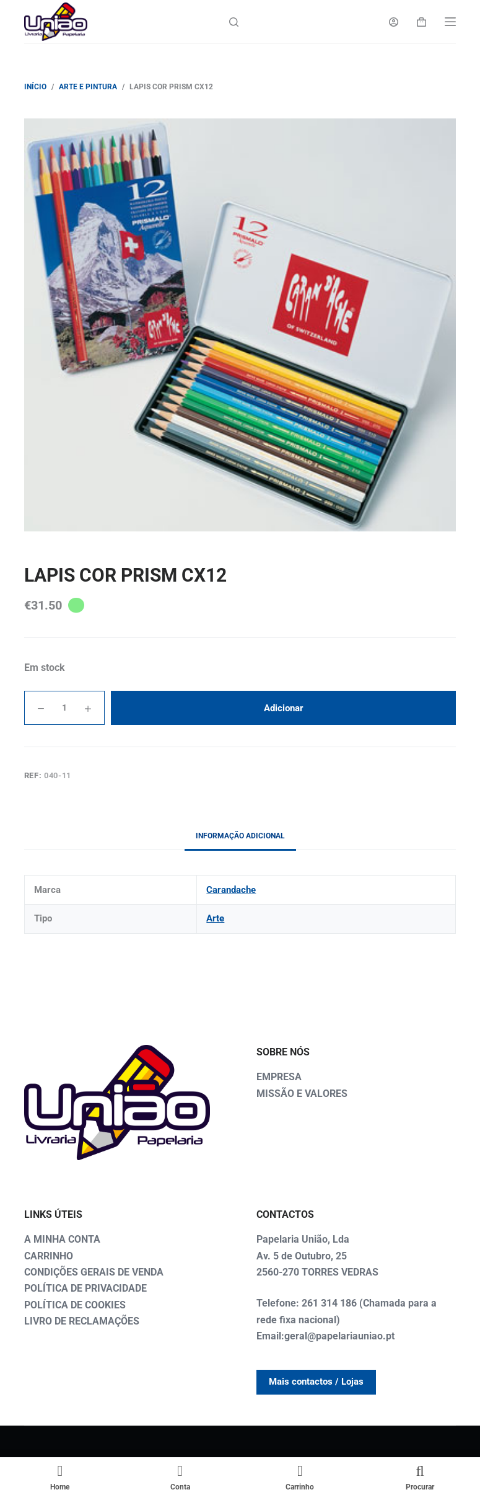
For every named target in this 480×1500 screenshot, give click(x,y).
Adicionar (283, 708)
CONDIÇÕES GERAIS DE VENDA (94, 1272)
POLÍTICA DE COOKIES (75, 1305)
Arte (215, 918)
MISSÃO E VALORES (301, 1093)
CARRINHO (48, 1256)
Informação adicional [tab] (240, 836)
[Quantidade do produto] (64, 708)
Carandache (231, 889)
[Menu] (450, 21)
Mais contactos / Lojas (316, 1381)
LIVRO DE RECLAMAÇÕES (81, 1321)
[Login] (393, 22)
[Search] (233, 22)
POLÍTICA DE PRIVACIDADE (85, 1288)
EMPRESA (279, 1077)
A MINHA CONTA (62, 1239)
